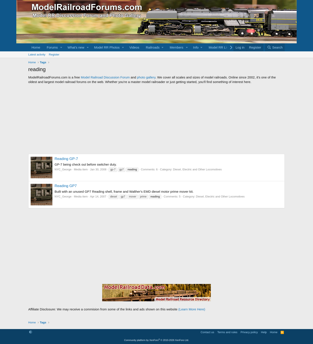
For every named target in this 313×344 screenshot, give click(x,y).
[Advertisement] (156, 119)
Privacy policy (249, 332)
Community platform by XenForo (156, 340)
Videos (134, 47)
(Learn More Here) (191, 309)
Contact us (207, 332)
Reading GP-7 (66, 159)
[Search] (275, 47)
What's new (76, 47)
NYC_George (63, 169)
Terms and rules (227, 332)
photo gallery (146, 77)
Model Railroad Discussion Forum (105, 77)
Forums (52, 47)
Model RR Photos (107, 47)
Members (176, 47)
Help (264, 332)
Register (54, 54)
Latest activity (36, 54)
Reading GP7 (66, 186)
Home (36, 47)
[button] (61, 47)
